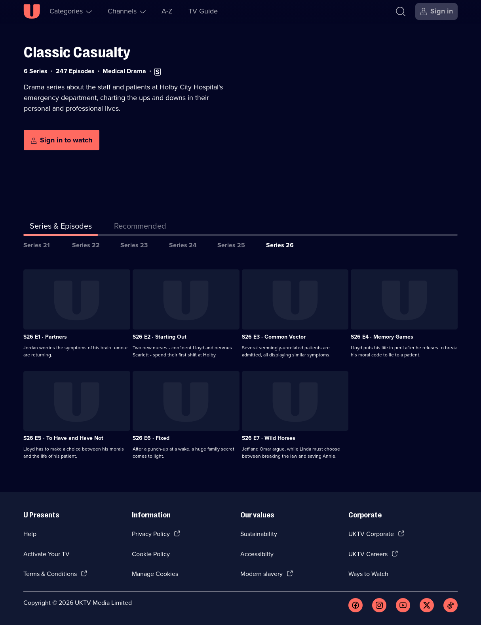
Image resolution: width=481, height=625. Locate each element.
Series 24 (183, 245)
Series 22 (86, 245)
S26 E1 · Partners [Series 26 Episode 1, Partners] (45, 337)
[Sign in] (436, 11)
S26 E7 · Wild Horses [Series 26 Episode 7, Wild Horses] (268, 438)
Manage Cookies (155, 573)
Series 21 (36, 245)
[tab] (140, 227)
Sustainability (258, 533)
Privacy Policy (151, 533)
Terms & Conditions (50, 573)
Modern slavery (261, 573)
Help (29, 533)
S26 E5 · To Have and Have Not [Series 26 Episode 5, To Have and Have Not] (63, 438)
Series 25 (231, 245)
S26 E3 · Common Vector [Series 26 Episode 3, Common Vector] (274, 337)
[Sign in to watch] (61, 140)
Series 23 (134, 245)
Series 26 (280, 245)
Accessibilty (257, 554)
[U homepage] (31, 11)
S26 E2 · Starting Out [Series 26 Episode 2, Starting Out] (159, 337)
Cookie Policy (151, 554)
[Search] (400, 11)
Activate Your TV (46, 554)
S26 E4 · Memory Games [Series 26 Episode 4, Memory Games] (382, 337)
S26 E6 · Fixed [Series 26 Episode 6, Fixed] (151, 438)
